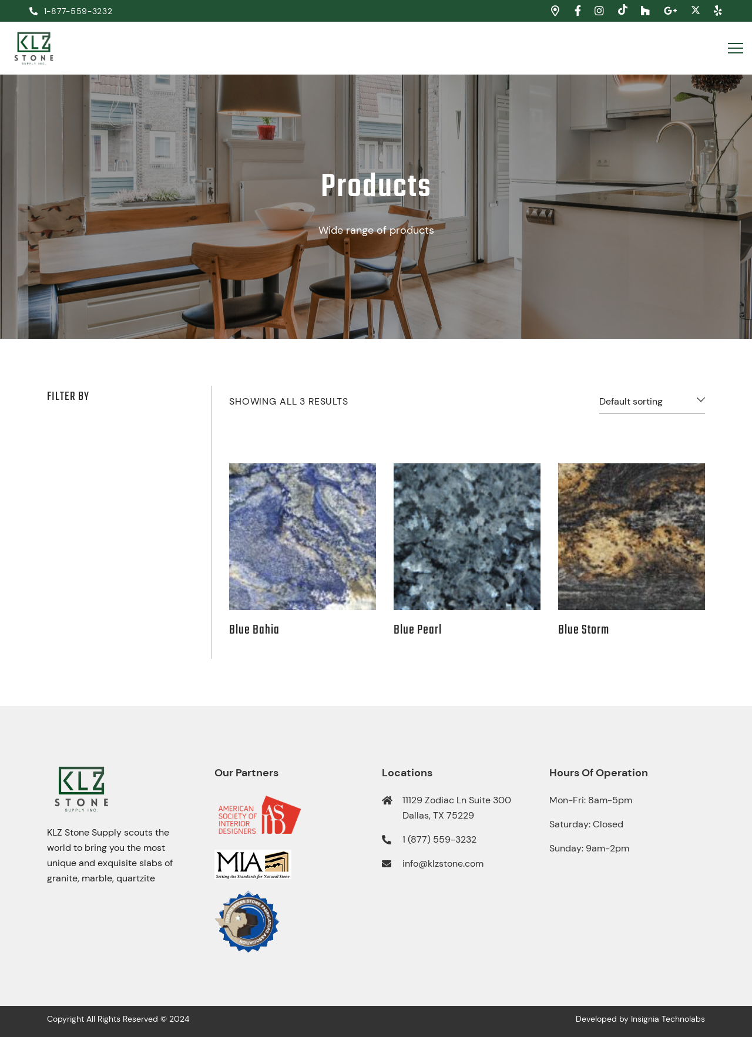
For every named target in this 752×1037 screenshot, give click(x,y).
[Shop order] (652, 404)
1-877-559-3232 (71, 11)
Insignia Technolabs (668, 1019)
